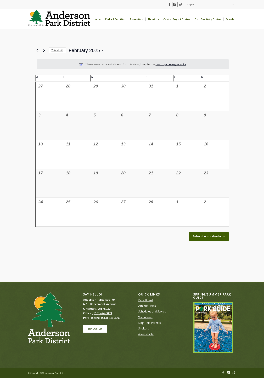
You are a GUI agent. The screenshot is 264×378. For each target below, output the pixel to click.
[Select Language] (211, 4)
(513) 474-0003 (102, 313)
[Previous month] (37, 50)
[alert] (133, 64)
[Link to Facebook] (169, 4)
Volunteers (145, 317)
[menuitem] (210, 4)
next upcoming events (171, 64)
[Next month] (44, 50)
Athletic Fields (147, 306)
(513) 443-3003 (110, 318)
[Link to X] (174, 4)
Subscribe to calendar (207, 236)
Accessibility (146, 334)
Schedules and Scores (152, 311)
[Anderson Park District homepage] (59, 19)
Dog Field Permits (149, 323)
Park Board (145, 300)
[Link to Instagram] (180, 4)
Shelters (143, 328)
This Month (57, 50)
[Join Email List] (95, 329)
